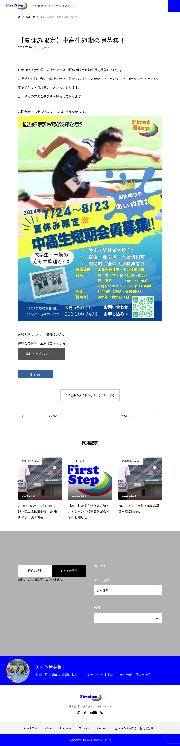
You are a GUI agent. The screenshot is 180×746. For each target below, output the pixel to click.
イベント (80, 460)
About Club (30, 728)
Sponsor (84, 728)
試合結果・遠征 (30, 460)
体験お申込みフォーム (41, 354)
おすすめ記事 (69, 570)
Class (48, 728)
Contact (102, 728)
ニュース (44, 48)
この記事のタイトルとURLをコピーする (90, 395)
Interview (65, 728)
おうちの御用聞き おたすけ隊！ (135, 728)
